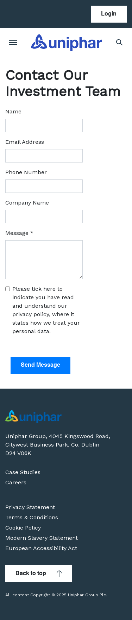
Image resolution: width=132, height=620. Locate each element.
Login (109, 14)
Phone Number (26, 172)
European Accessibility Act (41, 548)
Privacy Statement (30, 507)
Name (13, 111)
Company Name (27, 202)
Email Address (24, 141)
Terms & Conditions (31, 517)
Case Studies (22, 472)
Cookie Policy (23, 527)
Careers (15, 482)
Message (19, 233)
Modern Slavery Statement (41, 538)
